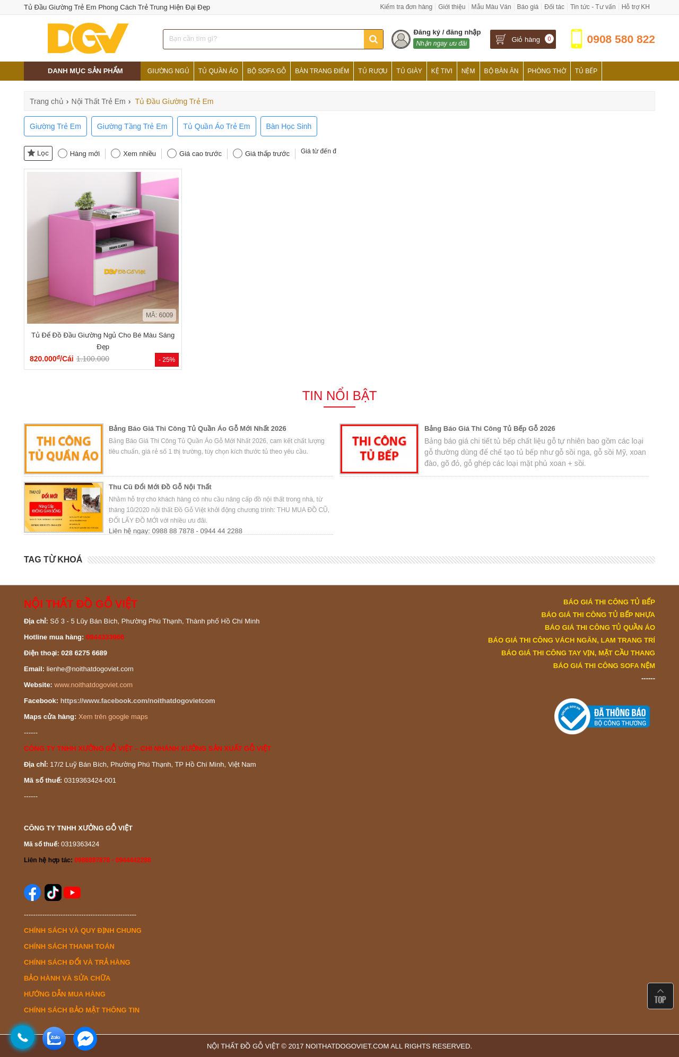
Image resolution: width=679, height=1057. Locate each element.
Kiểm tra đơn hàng (406, 7)
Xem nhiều (139, 154)
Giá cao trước (200, 154)
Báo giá (528, 7)
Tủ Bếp (586, 71)
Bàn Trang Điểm (322, 71)
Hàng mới (85, 154)
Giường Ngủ (168, 71)
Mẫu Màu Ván (491, 7)
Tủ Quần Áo (218, 71)
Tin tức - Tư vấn (593, 7)
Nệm (468, 71)
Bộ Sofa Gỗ (266, 71)
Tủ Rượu (372, 71)
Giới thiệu (451, 7)
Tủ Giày (409, 71)
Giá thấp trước (267, 154)
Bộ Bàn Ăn (501, 71)
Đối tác (554, 7)
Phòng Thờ (547, 71)
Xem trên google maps (113, 717)
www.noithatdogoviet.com (94, 685)
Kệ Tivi (441, 71)
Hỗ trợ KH (636, 7)
